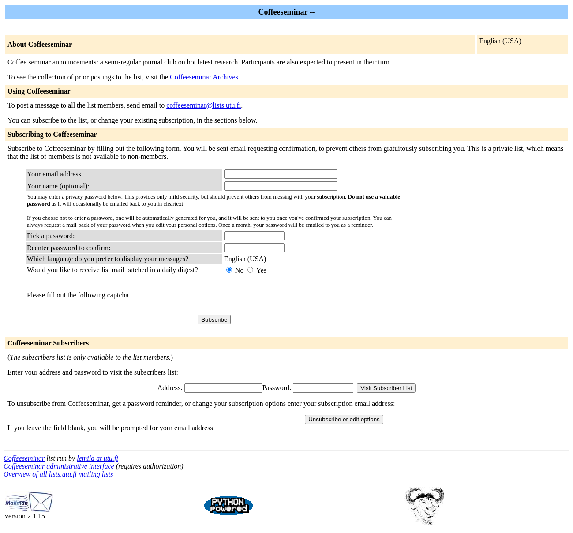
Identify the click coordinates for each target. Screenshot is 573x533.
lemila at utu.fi (97, 458)
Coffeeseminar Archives (204, 77)
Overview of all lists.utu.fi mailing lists (58, 474)
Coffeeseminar (24, 458)
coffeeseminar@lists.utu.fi (203, 105)
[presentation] (291, 295)
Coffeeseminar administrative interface (59, 466)
